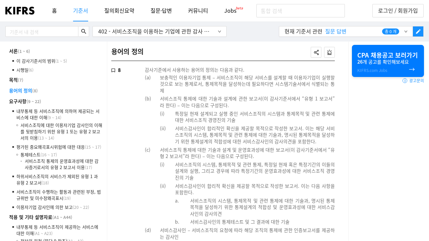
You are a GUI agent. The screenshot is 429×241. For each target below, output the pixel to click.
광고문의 (413, 80)
